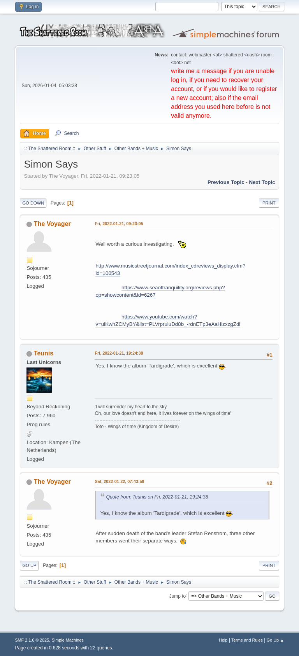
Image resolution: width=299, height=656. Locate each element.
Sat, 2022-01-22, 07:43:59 (119, 481)
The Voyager (52, 223)
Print (269, 203)
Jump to (177, 595)
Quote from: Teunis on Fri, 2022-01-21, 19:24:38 (157, 497)
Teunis (43, 353)
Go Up (29, 565)
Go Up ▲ (275, 640)
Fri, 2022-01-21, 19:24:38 (119, 353)
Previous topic (226, 182)
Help (223, 640)
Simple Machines (68, 640)
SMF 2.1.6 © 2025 (32, 640)
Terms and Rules (247, 640)
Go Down (33, 203)
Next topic (262, 182)
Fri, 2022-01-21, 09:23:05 (119, 223)
